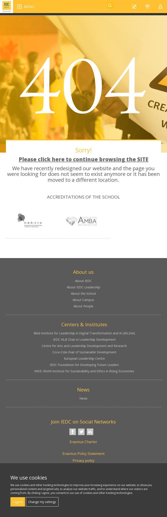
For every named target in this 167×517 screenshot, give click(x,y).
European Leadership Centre (84, 358)
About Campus (83, 300)
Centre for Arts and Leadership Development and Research (84, 346)
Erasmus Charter (83, 441)
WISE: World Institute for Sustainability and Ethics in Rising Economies (84, 371)
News (83, 398)
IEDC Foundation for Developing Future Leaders (84, 365)
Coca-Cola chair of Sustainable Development (84, 352)
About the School (83, 293)
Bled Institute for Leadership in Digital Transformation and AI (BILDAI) (84, 333)
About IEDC (83, 281)
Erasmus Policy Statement (83, 453)
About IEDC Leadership (83, 287)
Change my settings (42, 502)
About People (83, 306)
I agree (18, 502)
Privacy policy (83, 460)
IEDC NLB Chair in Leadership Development (84, 339)
